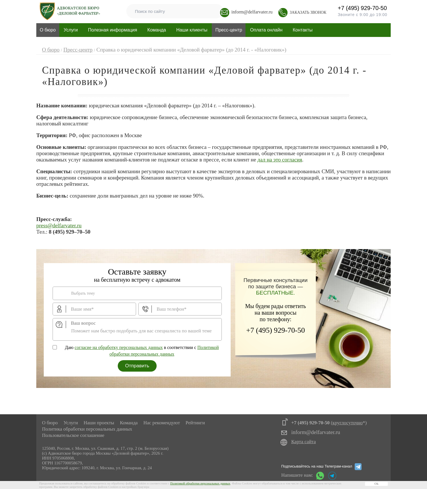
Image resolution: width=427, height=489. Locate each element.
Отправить (137, 365)
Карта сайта (303, 441)
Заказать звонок (308, 12)
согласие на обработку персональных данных (119, 347)
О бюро (50, 422)
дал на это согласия (280, 160)
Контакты (302, 29)
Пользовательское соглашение (73, 435)
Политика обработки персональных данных (87, 429)
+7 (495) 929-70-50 (329, 8)
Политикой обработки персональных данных (200, 483)
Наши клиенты (191, 29)
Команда (156, 29)
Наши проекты (98, 422)
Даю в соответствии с (142, 350)
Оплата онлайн (266, 29)
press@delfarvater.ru (58, 225)
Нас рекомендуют (161, 422)
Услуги (70, 422)
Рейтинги (195, 422)
